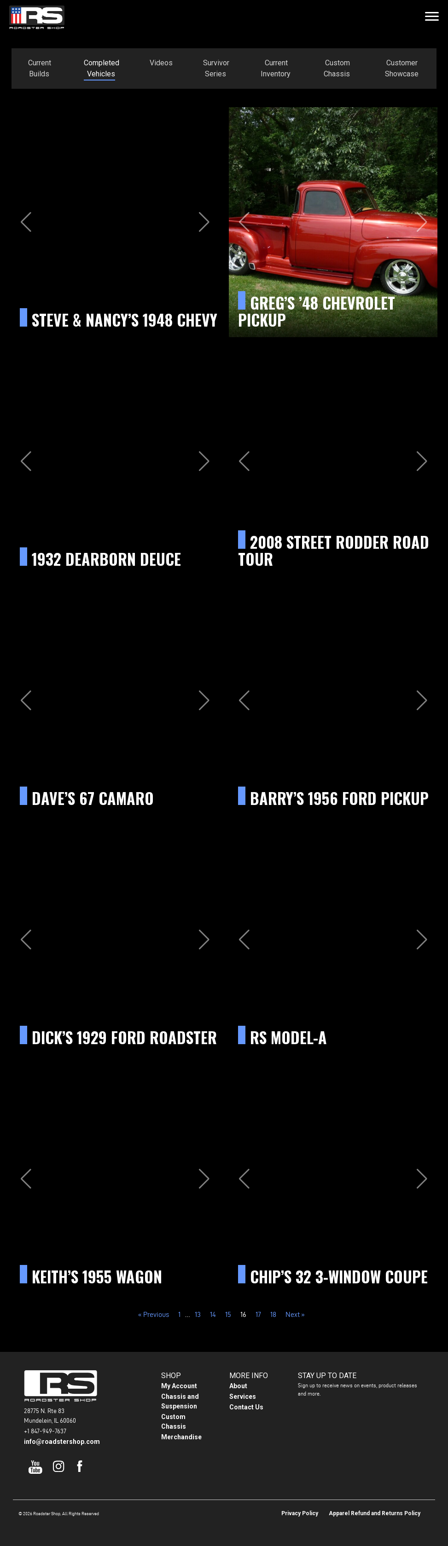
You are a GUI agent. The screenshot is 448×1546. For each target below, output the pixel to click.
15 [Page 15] (228, 1314)
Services (242, 1396)
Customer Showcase (402, 68)
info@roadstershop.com (62, 1441)
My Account (179, 1386)
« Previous (153, 1314)
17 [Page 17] (258, 1314)
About (238, 1386)
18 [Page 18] (273, 1314)
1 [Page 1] (179, 1314)
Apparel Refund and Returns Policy (374, 1513)
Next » (295, 1314)
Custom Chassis (337, 68)
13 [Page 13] (198, 1314)
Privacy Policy (299, 1513)
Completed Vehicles (101, 68)
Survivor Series (216, 68)
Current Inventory (276, 68)
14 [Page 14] (213, 1314)
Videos (161, 62)
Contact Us (246, 1407)
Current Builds (39, 68)
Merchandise (181, 1437)
